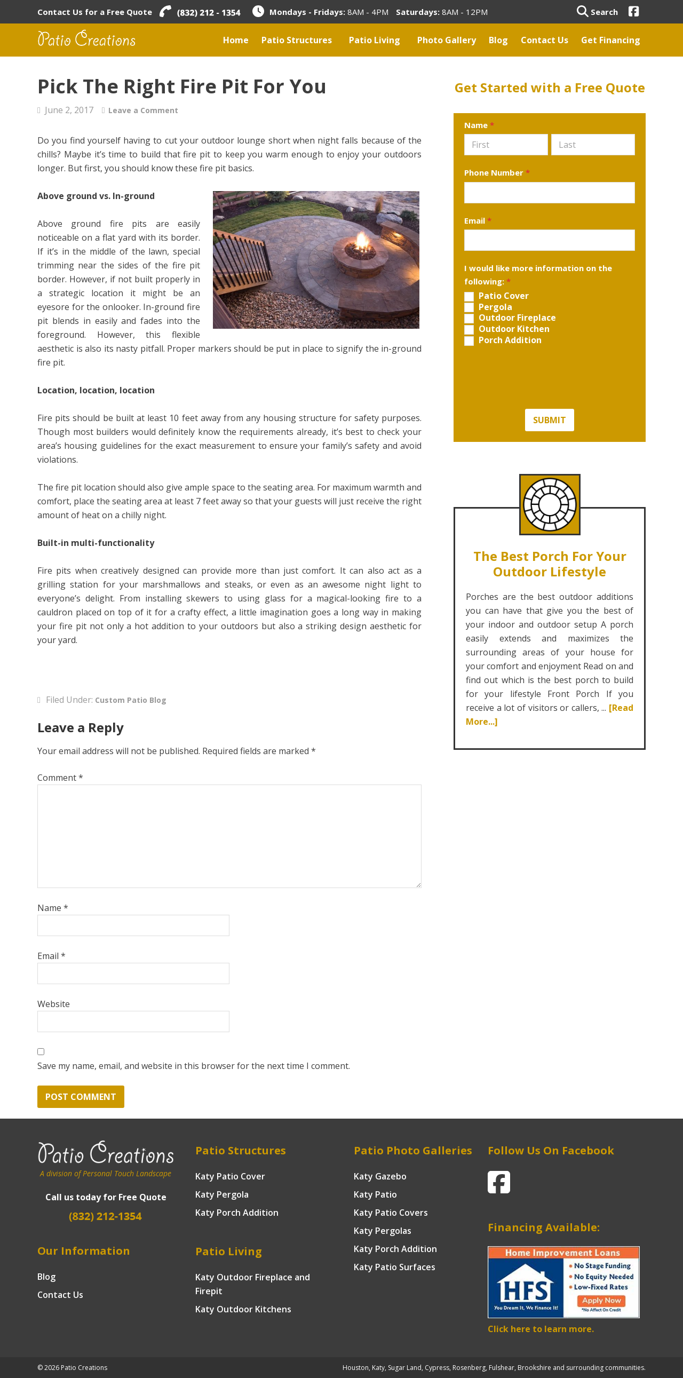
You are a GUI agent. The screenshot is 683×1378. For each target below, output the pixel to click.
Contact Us (60, 1295)
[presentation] (545, 377)
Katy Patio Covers (391, 1212)
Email (51, 956)
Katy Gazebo (380, 1176)
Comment (60, 777)
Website (53, 1004)
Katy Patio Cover (230, 1176)
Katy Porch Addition (237, 1212)
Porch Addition (503, 340)
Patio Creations (98, 40)
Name (52, 908)
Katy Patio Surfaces (394, 1267)
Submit (549, 420)
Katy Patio (375, 1194)
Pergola (488, 307)
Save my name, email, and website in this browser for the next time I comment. (193, 1066)
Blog (46, 1276)
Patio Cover (496, 296)
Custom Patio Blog (135, 700)
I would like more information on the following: (538, 274)
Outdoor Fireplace (510, 317)
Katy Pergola (222, 1194)
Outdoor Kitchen (507, 329)
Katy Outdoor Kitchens (243, 1309)
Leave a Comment (147, 110)
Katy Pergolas (382, 1231)
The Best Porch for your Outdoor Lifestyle (549, 560)
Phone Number (497, 172)
